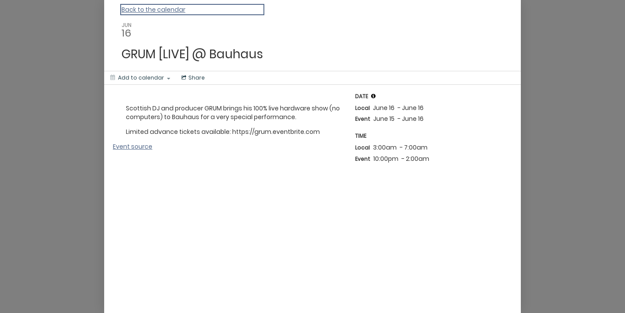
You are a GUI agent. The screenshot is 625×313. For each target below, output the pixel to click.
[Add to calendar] (140, 77)
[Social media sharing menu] (192, 77)
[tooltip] (373, 96)
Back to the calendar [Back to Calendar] (153, 9)
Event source (132, 146)
